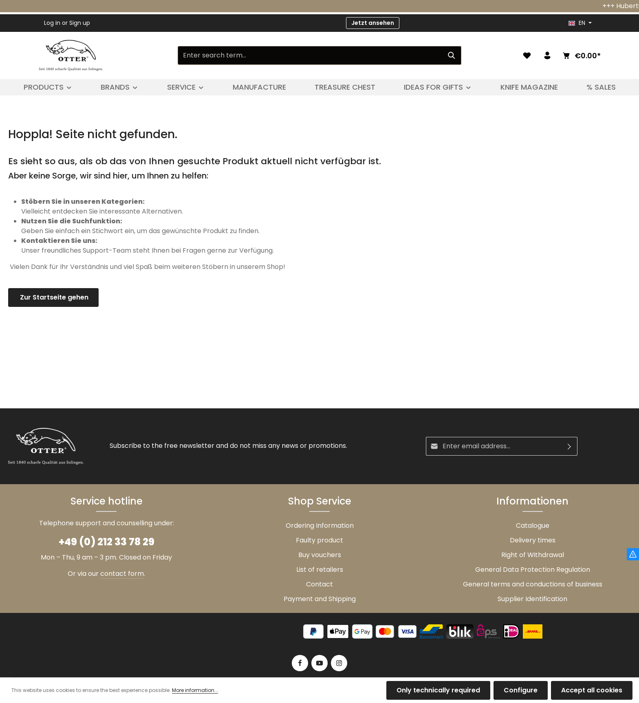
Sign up (79, 23)
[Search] (451, 55)
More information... (195, 690)
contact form (122, 573)
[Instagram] (339, 663)
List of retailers (319, 569)
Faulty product (319, 540)
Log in (52, 23)
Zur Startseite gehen (53, 297)
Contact (319, 584)
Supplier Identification (532, 599)
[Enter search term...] (310, 55)
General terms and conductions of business (532, 584)
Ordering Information (320, 525)
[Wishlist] (527, 55)
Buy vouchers (319, 555)
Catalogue (532, 525)
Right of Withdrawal (532, 555)
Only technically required (438, 690)
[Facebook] (300, 663)
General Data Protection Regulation (532, 569)
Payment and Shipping (320, 599)
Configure (521, 690)
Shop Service (319, 501)
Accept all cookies (591, 690)
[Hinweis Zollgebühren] (633, 554)
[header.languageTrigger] (580, 23)
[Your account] (547, 55)
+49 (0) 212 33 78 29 (106, 542)
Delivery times (532, 540)
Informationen (532, 501)
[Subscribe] (569, 446)
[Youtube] (319, 663)
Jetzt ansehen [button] (372, 23)
